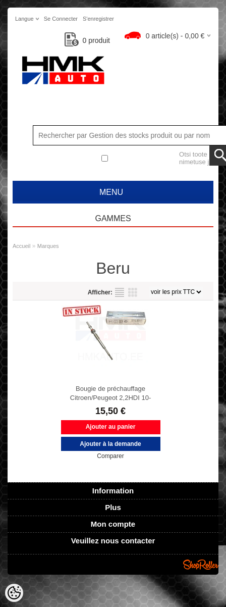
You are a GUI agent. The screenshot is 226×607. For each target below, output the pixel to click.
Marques (48, 246)
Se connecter (61, 19)
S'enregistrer (98, 19)
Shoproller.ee (200, 565)
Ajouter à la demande (110, 443)
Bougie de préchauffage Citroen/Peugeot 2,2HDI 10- (110, 393)
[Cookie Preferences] (14, 593)
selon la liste (119, 292)
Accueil (21, 246)
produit (87, 40)
